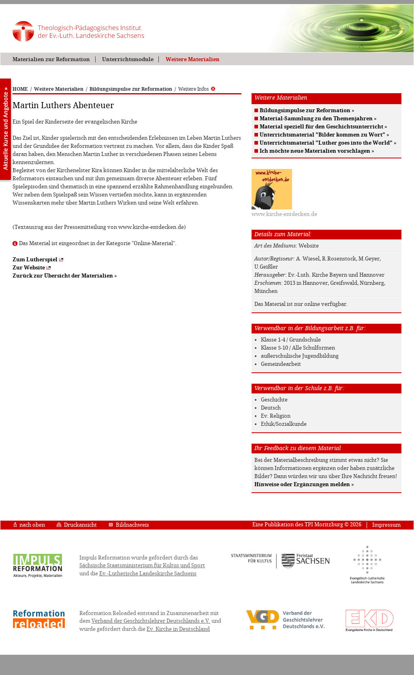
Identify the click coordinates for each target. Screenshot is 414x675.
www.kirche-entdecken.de (284, 214)
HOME (20, 89)
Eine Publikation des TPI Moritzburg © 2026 (306, 524)
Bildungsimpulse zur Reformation (131, 89)
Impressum (386, 525)
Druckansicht (77, 525)
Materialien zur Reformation (51, 59)
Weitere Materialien (193, 59)
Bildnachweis (129, 525)
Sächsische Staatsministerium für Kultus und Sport (142, 565)
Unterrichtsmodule (128, 59)
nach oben (29, 525)
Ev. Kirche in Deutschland (178, 629)
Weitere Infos (196, 89)
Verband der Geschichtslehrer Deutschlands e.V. (151, 621)
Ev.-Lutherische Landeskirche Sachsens (147, 573)
